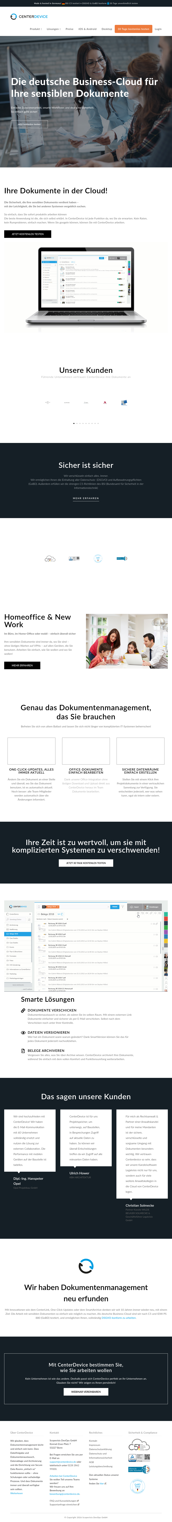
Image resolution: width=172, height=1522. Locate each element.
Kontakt (93, 1440)
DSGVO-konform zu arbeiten (119, 1317)
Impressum (94, 1444)
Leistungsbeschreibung (101, 1466)
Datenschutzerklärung (100, 1449)
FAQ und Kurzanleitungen (64, 1500)
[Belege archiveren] (23, 1051)
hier (103, 1483)
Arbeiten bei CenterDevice (63, 1475)
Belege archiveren (46, 1050)
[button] (73, 423)
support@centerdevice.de (63, 1461)
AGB (91, 1462)
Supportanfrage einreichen (64, 1504)
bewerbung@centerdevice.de (65, 1493)
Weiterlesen (16, 1493)
